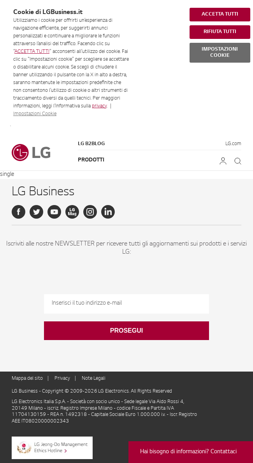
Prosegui (126, 330)
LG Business (25, 391)
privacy (99, 106)
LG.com (233, 144)
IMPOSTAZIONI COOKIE (220, 52)
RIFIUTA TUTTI (220, 32)
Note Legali (93, 378)
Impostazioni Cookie (34, 114)
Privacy (62, 378)
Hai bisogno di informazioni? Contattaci (188, 452)
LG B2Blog (91, 144)
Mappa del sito (27, 378)
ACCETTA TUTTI (31, 51)
